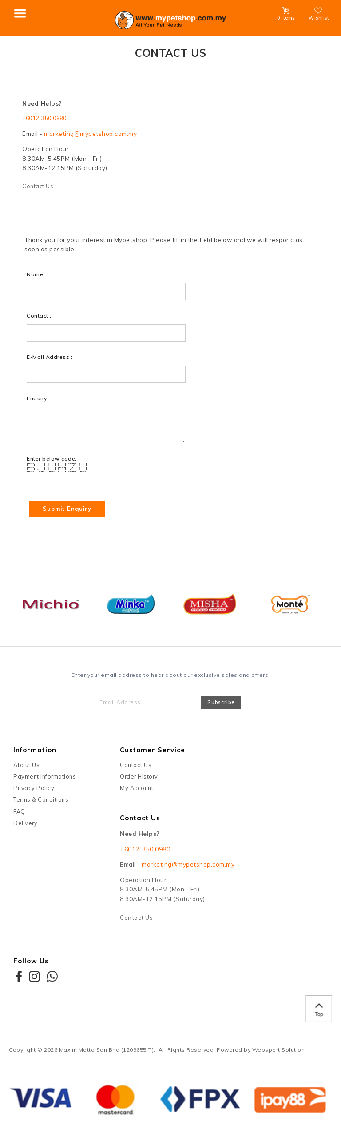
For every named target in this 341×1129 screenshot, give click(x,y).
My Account (136, 789)
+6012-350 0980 (47, 118)
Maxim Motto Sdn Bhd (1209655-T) (106, 1051)
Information (34, 751)
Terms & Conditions (40, 801)
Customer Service (152, 751)
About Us (26, 766)
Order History (139, 778)
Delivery (25, 824)
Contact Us (38, 187)
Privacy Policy (33, 789)
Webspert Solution (278, 1051)
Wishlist (319, 15)
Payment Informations (44, 778)
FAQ (19, 812)
